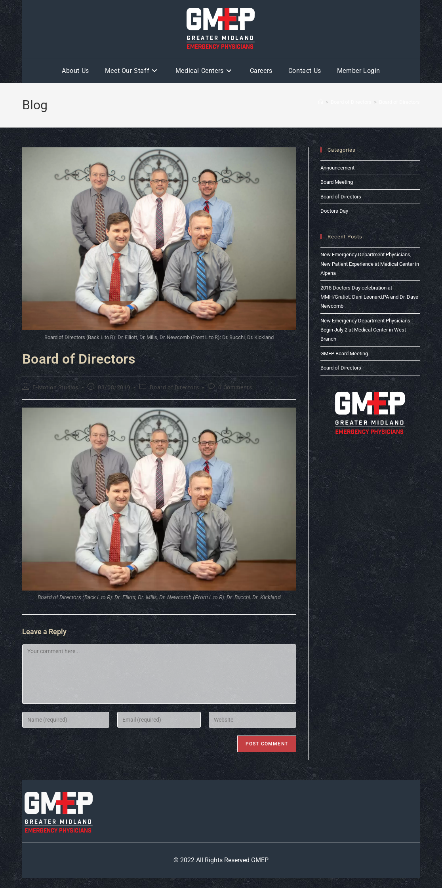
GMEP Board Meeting (344, 353)
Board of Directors (399, 102)
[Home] (320, 102)
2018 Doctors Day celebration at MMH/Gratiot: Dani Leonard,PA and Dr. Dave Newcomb (369, 297)
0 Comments (235, 387)
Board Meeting (336, 182)
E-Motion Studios (55, 387)
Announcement (337, 168)
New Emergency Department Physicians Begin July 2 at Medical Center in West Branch (365, 330)
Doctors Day (334, 211)
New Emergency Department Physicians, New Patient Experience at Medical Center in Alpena (369, 264)
